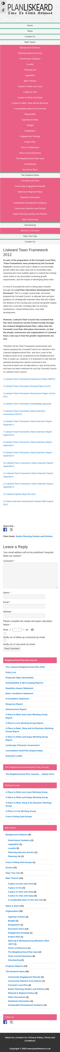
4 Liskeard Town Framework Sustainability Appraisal (27, 404)
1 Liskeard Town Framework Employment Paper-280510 (29, 379)
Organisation (12, 911)
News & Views (13, 906)
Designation (14, 925)
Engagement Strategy (18, 933)
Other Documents (16, 997)
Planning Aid (14, 856)
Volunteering (14, 960)
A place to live (15, 888)
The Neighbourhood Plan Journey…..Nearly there (30, 774)
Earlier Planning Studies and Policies (34, 536)
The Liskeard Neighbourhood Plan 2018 (25, 667)
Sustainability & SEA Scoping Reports (24, 683)
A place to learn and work (20, 884)
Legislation (13, 844)
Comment (8, 561)
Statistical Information (19, 1001)
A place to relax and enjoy (21, 896)
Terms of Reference (17, 948)
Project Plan (14, 937)
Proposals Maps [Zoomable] (19, 677)
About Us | (10, 1037)
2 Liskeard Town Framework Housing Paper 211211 (27, 386)
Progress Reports (14, 966)
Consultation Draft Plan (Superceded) (24, 750)
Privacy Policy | (37, 1037)
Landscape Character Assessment (23, 745)
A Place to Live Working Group (21, 811)
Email (6, 602)
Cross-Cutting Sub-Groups (19, 816)
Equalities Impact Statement (19, 688)
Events (9, 867)
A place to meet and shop (20, 892)
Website (7, 611)
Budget (11, 921)
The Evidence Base (15, 971)
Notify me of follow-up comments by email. (24, 637)
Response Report (14, 704)
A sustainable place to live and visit (25, 900)
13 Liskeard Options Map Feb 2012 (19, 494)
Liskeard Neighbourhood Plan (33, 13)
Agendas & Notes (16, 917)
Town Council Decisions (20, 956)
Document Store (16, 929)
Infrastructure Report (16, 709)
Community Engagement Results (24, 977)
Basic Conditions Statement (19, 693)
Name (7, 592)
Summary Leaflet (14, 756)
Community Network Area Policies (25, 981)
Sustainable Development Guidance (25, 1005)
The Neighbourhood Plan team (23, 952)
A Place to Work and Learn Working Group (27, 792)
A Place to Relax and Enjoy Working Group (27, 797)
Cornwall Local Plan (18, 985)
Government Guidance (19, 840)
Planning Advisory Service (21, 852)
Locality (12, 848)
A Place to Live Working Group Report (24, 723)
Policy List (11, 672)
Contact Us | (22, 1037)
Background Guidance (17, 834)
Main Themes (12, 878)
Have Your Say (13, 873)
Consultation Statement (17, 698)
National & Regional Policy (21, 993)
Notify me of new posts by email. (19, 644)
